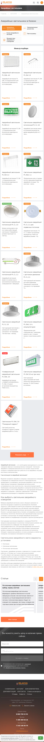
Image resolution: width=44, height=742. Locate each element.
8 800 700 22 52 (22, 714)
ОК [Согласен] (40, 738)
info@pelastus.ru (22, 731)
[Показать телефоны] (34, 2)
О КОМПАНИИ (10, 689)
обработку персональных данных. (16, 673)
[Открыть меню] (41, 2)
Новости (22, 694)
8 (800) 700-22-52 (37, 571)
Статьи (29, 694)
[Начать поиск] (38, 2)
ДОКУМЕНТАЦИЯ (9, 691)
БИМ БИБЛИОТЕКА (32, 689)
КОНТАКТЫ (21, 691)
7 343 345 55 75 (22, 725)
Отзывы (14, 694)
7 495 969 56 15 (22, 720)
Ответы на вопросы (34, 691)
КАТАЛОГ (20, 689)
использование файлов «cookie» (10, 738)
